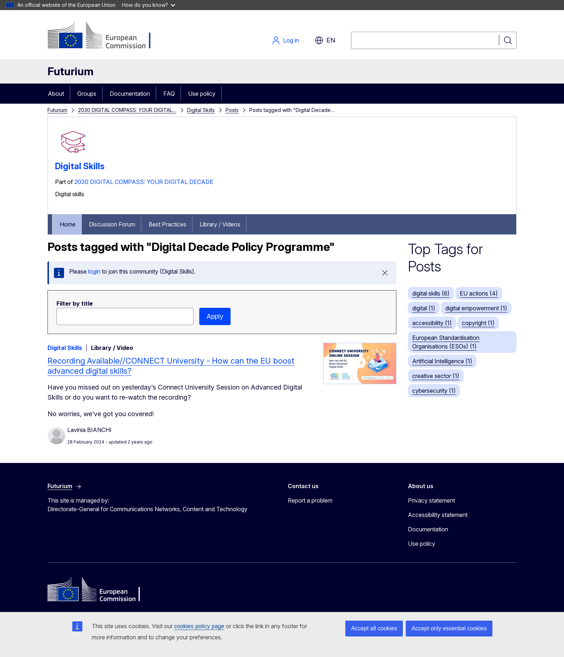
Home (68, 224)
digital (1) (423, 308)
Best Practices (167, 224)
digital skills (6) (431, 293)
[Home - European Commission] (105, 36)
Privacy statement (431, 500)
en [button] (325, 40)
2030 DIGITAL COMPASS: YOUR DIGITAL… (127, 110)
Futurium (70, 71)
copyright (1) (478, 323)
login (94, 271)
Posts (232, 110)
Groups (86, 93)
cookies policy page (199, 626)
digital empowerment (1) (476, 308)
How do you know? (148, 5)
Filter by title (74, 303)
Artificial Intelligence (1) (442, 361)
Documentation (130, 93)
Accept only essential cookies (449, 628)
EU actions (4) (479, 293)
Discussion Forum (112, 224)
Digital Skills (201, 110)
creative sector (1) (435, 375)
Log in (285, 40)
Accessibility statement (438, 514)
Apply (214, 316)
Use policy (201, 93)
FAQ (169, 93)
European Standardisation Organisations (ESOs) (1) (445, 342)
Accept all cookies (374, 628)
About (56, 93)
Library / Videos (220, 224)
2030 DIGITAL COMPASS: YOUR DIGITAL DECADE (143, 181)
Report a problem (310, 500)
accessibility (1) (432, 323)
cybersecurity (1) (434, 390)
